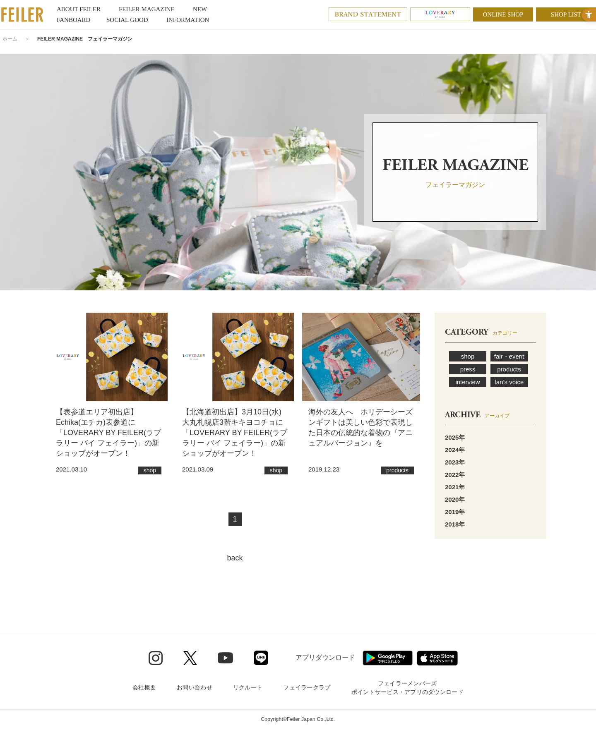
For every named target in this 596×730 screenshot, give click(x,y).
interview (467, 381)
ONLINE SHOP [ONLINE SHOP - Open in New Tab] (503, 14)
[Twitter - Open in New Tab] (190, 658)
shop (468, 356)
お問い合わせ (194, 687)
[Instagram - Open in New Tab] (156, 658)
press (468, 369)
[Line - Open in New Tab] (261, 658)
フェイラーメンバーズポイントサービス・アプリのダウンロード (407, 687)
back (235, 558)
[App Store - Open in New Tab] (437, 658)
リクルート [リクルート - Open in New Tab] (247, 687)
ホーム (9, 39)
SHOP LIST (566, 14)
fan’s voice (509, 381)
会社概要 (144, 687)
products (509, 369)
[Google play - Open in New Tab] (388, 658)
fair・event (509, 356)
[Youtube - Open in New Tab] (225, 657)
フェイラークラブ (306, 687)
